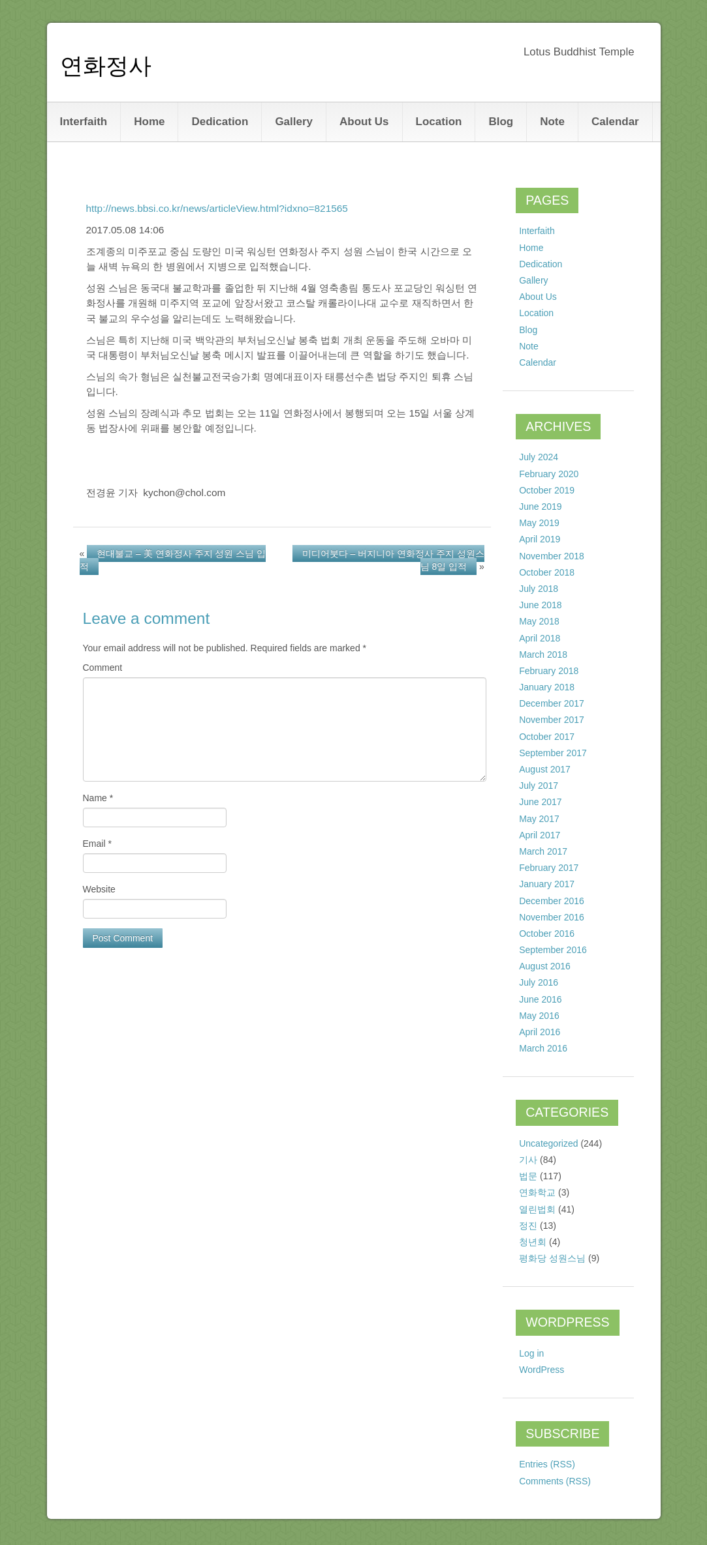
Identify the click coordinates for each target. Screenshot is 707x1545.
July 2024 (538, 457)
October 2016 (546, 933)
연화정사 (105, 65)
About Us (364, 121)
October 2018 (546, 572)
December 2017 (551, 703)
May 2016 (539, 1015)
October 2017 (546, 736)
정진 (528, 1225)
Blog (500, 121)
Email (97, 843)
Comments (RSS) (555, 1481)
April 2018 (539, 638)
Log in (531, 1353)
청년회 (532, 1242)
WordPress (541, 1369)
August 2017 (545, 769)
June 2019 (540, 506)
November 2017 (551, 719)
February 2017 (548, 867)
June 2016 (540, 999)
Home (149, 121)
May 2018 (539, 621)
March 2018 (543, 654)
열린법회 (537, 1209)
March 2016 (543, 1048)
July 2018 (538, 588)
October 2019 (546, 490)
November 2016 (551, 917)
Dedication (219, 121)
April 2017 (539, 835)
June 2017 (540, 802)
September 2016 (553, 950)
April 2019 (539, 539)
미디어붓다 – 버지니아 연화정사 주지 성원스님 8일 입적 (393, 560)
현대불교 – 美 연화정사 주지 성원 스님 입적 (173, 560)
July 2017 (538, 785)
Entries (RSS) (547, 1464)
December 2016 (551, 901)
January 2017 (546, 884)
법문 (528, 1176)
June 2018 (540, 605)
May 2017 (539, 819)
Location (439, 121)
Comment (103, 667)
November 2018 (551, 556)
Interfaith (84, 121)
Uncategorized (548, 1143)
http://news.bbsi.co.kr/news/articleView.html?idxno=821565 (217, 208)
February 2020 (548, 474)
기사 (528, 1160)
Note (552, 121)
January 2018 (546, 687)
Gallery (294, 121)
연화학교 (537, 1192)
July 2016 (538, 982)
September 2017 (553, 753)
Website (99, 889)
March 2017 (543, 851)
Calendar (615, 121)
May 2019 (539, 523)
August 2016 (545, 966)
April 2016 (539, 1032)
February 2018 (548, 671)
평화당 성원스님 (552, 1258)
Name (98, 798)
